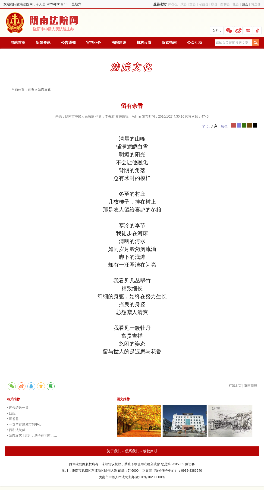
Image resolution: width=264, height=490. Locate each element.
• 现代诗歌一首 (17, 408)
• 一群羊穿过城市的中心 (24, 424)
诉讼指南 (169, 43)
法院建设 (118, 43)
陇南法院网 (42, 22)
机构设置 (144, 43)
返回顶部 (250, 386)
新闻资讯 (43, 43)
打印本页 (235, 386)
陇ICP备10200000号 (150, 477)
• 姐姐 (11, 413)
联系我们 (132, 451)
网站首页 (17, 43)
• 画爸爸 (13, 419)
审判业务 (93, 43)
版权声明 (150, 451)
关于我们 (114, 451)
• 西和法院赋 (16, 430)
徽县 (245, 4)
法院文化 (44, 89)
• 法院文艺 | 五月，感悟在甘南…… (32, 435)
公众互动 (194, 43)
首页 (31, 89)
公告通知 (68, 43)
